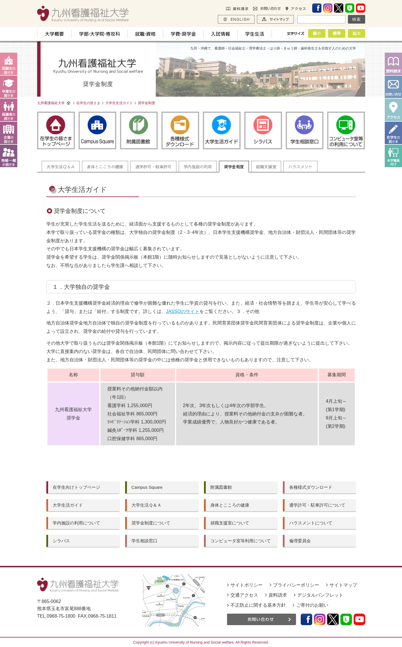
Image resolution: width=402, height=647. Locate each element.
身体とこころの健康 (105, 166)
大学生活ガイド (68, 505)
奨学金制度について (151, 522)
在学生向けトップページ (76, 487)
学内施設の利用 (198, 166)
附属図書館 (221, 487)
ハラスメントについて (310, 522)
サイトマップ (343, 585)
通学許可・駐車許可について (317, 505)
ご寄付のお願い (312, 605)
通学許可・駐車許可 (153, 166)
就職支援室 (266, 166)
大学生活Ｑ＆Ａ (61, 166)
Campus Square (147, 487)
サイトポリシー (246, 585)
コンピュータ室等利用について (240, 540)
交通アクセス (244, 595)
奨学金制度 (234, 166)
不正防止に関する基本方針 (258, 605)
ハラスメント (300, 166)
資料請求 (277, 595)
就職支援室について (229, 522)
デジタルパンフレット (320, 595)
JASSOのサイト (182, 311)
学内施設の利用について (76, 522)
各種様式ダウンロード (310, 487)
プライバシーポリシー (296, 585)
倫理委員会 (300, 540)
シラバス (61, 540)
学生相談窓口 (144, 540)
